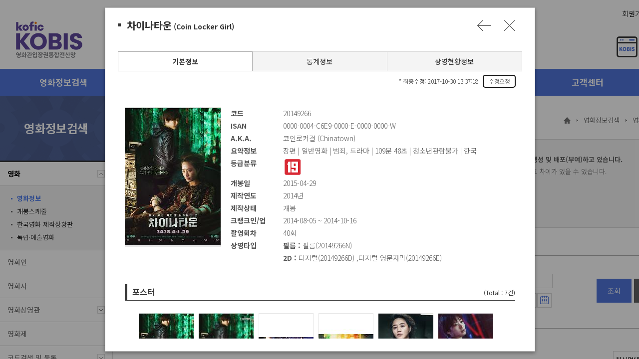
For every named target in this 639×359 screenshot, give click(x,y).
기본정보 (185, 61)
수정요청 (498, 81)
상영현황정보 (453, 61)
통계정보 (319, 61)
